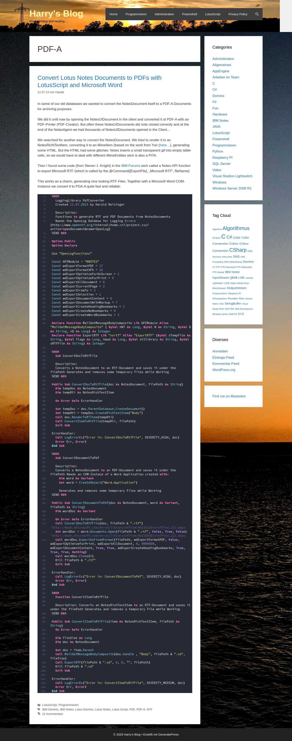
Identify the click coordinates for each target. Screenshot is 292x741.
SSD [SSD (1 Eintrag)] (221, 304)
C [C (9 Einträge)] (223, 236)
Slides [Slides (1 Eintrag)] (242, 298)
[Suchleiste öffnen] (257, 14)
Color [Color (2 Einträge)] (236, 237)
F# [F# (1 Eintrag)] (214, 267)
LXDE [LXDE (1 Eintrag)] (227, 283)
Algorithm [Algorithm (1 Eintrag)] (217, 229)
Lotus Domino (84, 709)
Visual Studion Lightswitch (232, 176)
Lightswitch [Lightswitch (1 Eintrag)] (218, 283)
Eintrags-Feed (223, 357)
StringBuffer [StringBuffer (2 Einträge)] (233, 303)
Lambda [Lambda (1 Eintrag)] (249, 278)
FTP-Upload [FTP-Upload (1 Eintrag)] (218, 272)
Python (218, 151)
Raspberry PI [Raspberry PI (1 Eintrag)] (234, 293)
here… (165, 145)
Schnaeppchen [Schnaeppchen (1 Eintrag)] (220, 298)
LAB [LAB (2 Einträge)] (241, 277)
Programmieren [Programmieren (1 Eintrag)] (220, 293)
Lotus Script (120, 709)
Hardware (220, 114)
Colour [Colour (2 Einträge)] (233, 243)
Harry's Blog (56, 13)
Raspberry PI (223, 158)
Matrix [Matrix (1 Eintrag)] (234, 283)
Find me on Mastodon (229, 396)
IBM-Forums (130, 166)
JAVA (217, 127)
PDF (132, 709)
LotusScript (212, 14)
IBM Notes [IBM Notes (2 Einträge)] (232, 272)
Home (114, 14)
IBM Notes (67, 709)
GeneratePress (168, 734)
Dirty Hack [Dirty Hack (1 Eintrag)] (227, 257)
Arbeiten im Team (226, 77)
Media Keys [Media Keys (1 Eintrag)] (243, 283)
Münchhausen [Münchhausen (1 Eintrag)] (219, 288)
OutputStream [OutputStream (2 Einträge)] (236, 288)
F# (215, 102)
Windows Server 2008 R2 (232, 188)
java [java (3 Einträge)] (233, 277)
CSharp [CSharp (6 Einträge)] (238, 250)
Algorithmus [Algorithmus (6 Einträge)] (236, 228)
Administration (164, 14)
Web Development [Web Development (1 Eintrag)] (244, 309)
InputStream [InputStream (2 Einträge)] (221, 277)
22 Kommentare (52, 713)
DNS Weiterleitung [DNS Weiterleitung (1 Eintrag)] (233, 262)
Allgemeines (222, 65)
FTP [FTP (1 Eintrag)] (218, 267)
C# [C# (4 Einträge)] (229, 237)
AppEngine (221, 71)
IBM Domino (50, 709)
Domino (218, 96)
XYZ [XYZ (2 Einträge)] (241, 314)
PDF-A (140, 709)
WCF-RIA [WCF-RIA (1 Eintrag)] (229, 309)
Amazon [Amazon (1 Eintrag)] (216, 238)
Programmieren (136, 14)
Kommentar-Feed (226, 364)
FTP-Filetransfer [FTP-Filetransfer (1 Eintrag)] (244, 267)
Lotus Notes (103, 709)
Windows (220, 182)
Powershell (189, 14)
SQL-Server (222, 164)
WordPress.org (224, 370)
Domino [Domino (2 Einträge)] (248, 261)
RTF (149, 709)
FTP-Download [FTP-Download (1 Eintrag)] (228, 267)
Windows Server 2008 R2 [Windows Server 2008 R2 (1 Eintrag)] (225, 314)
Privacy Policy (238, 14)
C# (215, 90)
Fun (215, 108)
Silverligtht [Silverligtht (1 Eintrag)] (233, 298)
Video (217, 170)
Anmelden (220, 351)
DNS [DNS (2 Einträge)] (236, 256)
